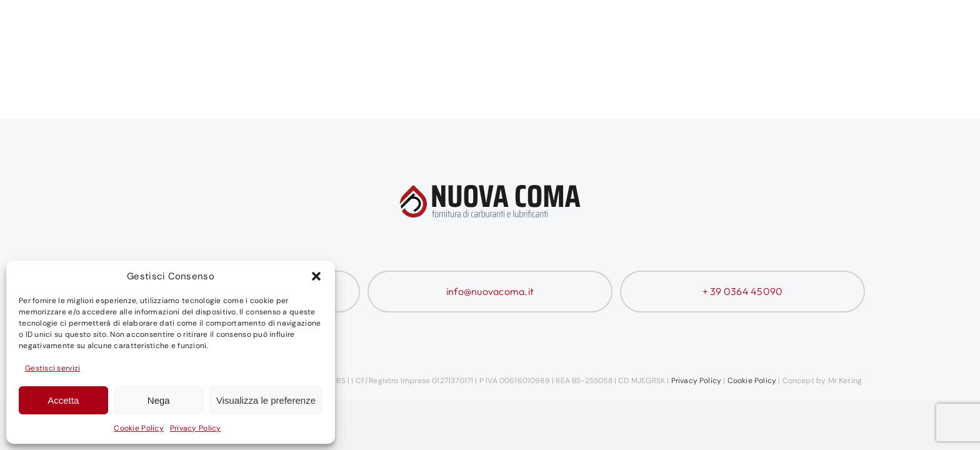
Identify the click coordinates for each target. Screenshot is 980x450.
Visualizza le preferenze (266, 400)
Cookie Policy (139, 428)
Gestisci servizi (52, 368)
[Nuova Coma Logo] (196, 29)
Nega (159, 400)
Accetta (63, 400)
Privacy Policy (195, 428)
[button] (316, 276)
